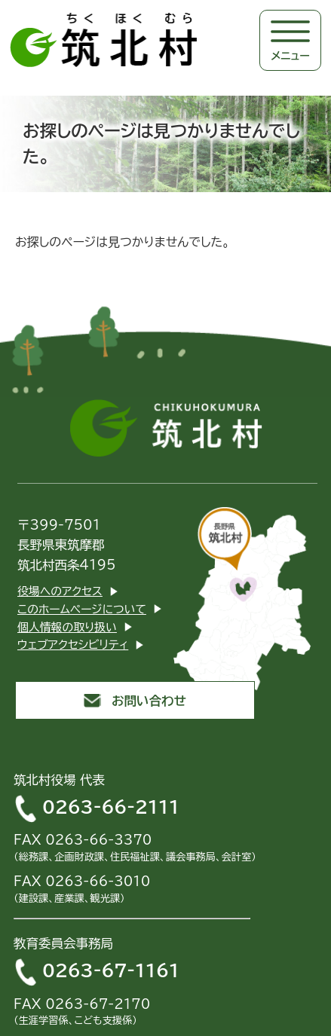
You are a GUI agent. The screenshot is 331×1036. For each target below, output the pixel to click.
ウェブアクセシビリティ (72, 644)
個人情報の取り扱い (67, 627)
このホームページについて (81, 609)
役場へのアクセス (60, 591)
